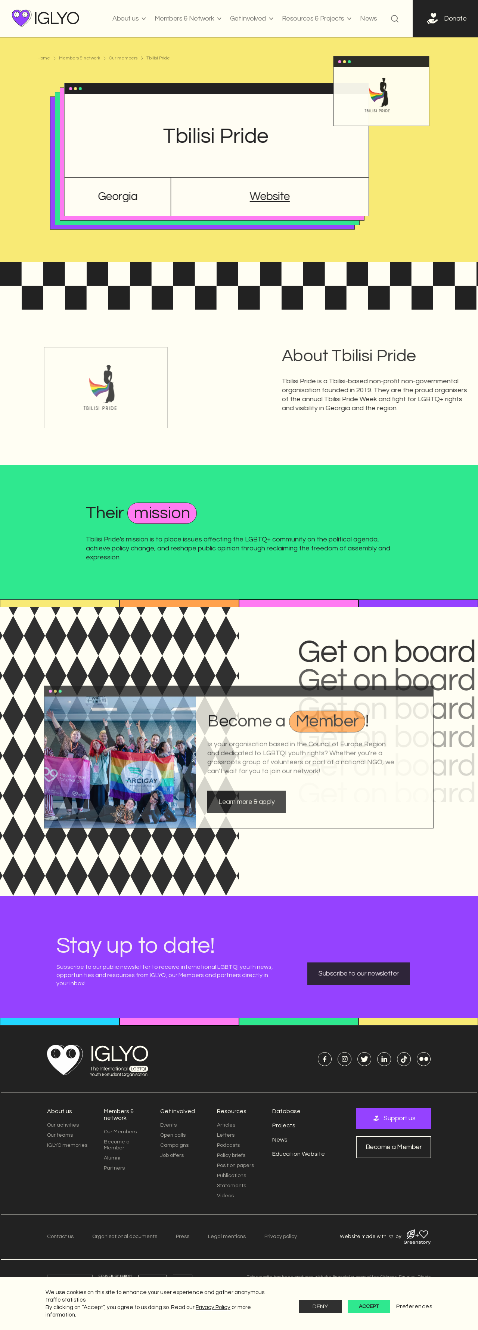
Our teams (60, 1135)
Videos (225, 1195)
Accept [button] (369, 1306)
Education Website (298, 1154)
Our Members (120, 1131)
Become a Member (117, 1145)
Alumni (112, 1158)
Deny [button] (320, 1306)
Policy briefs (231, 1155)
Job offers (172, 1155)
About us (59, 1111)
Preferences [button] (414, 1306)
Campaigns (174, 1145)
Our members (123, 58)
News (368, 18)
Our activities (63, 1125)
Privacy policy (280, 1236)
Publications (231, 1175)
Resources (231, 1111)
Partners (114, 1168)
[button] (129, 18)
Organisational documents (124, 1236)
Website (268, 196)
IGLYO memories (67, 1145)
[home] (46, 18)
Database (286, 1111)
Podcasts (228, 1145)
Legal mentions (227, 1236)
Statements (231, 1185)
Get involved (177, 1111)
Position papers (235, 1165)
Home (43, 58)
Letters (226, 1135)
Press (182, 1236)
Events (168, 1125)
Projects (283, 1125)
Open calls (173, 1135)
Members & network (79, 58)
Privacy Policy (213, 1307)
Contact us (60, 1236)
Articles (226, 1125)
